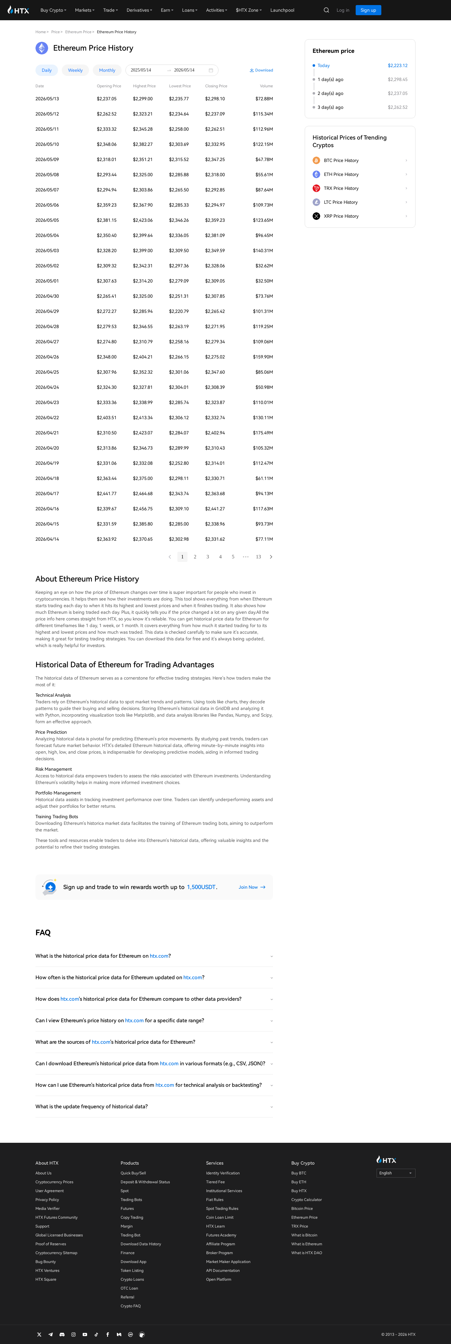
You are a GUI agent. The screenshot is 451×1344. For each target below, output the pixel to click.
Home (40, 32)
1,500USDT (201, 887)
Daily (47, 70)
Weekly (75, 70)
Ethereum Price (78, 32)
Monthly (107, 70)
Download (264, 70)
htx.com (159, 956)
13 (258, 556)
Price (55, 32)
